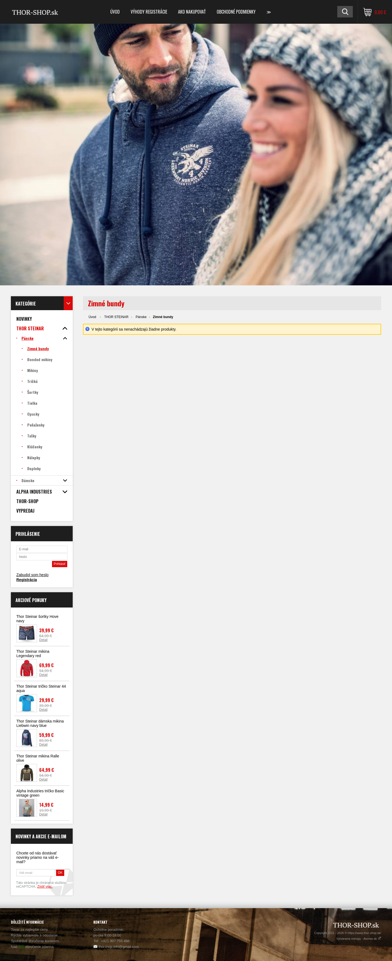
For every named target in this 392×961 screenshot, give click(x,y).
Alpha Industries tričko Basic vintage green (40, 793)
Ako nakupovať (192, 11)
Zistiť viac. (45, 887)
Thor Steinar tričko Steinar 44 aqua (41, 688)
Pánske (141, 317)
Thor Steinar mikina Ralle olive (37, 758)
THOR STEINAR (116, 317)
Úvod (115, 11)
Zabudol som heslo (32, 575)
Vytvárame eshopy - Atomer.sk (358, 938)
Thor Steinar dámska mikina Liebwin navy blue (40, 723)
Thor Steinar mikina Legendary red (32, 653)
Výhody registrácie (149, 11)
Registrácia (26, 580)
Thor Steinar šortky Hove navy (37, 618)
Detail (43, 640)
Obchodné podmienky (236, 11)
